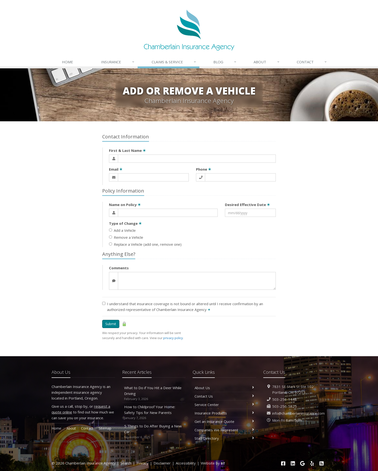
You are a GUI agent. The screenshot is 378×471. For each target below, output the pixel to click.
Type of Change (125, 223)
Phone (203, 169)
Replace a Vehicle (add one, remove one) (145, 244)
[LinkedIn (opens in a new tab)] (293, 463)
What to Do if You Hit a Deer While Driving (154, 393)
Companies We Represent (224, 429)
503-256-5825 (284, 406)
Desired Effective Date (247, 204)
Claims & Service (174, 62)
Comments (119, 267)
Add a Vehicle (122, 230)
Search (125, 463)
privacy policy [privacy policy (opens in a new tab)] (173, 338)
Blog (225, 62)
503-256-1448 (284, 399)
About (267, 62)
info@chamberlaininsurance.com (298, 413)
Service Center (224, 404)
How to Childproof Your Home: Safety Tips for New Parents (154, 412)
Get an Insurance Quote (224, 421)
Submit (110, 324)
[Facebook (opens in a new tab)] (283, 463)
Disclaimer (162, 463)
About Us (224, 387)
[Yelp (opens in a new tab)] (312, 463)
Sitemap (105, 428)
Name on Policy (125, 204)
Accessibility (186, 463)
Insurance (118, 62)
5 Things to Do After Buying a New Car (154, 432)
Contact (312, 62)
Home (67, 61)
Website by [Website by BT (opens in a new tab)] (213, 463)
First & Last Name (127, 150)
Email (115, 169)
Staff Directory (224, 438)
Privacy (142, 463)
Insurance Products (224, 413)
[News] (321, 463)
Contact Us (224, 396)
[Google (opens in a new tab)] (302, 463)
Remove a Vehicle (126, 237)
